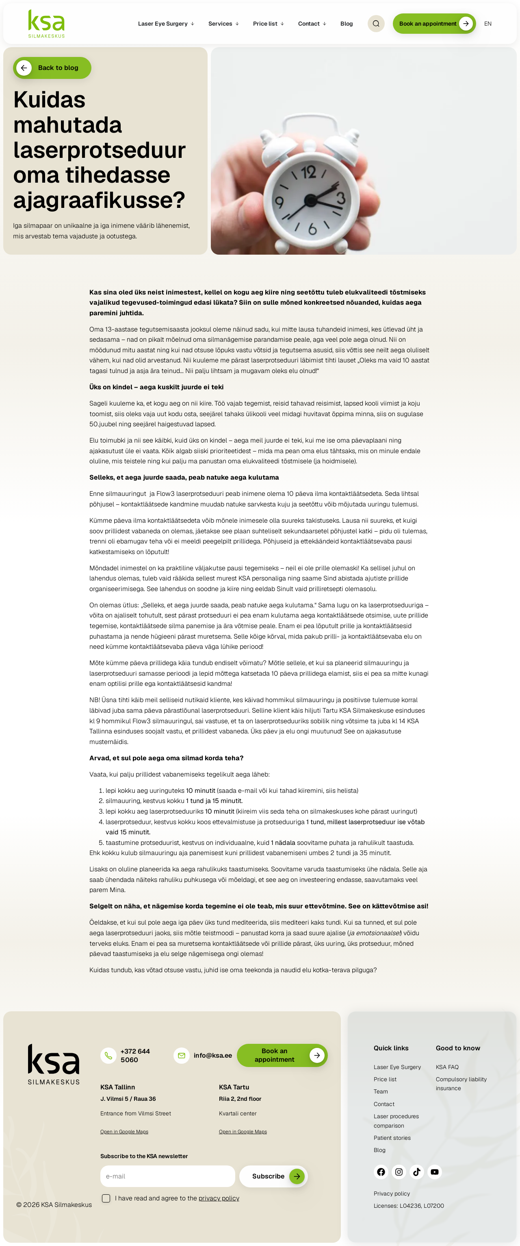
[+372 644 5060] (108, 1055)
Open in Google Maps (124, 1131)
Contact (384, 1104)
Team (381, 1091)
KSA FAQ (447, 1067)
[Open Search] (376, 23)
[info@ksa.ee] (181, 1055)
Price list (385, 1079)
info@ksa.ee (213, 1055)
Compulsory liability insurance (461, 1084)
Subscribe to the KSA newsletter (144, 1156)
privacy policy (219, 1198)
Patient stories (392, 1137)
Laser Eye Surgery (397, 1067)
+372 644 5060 (135, 1055)
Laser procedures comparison (396, 1121)
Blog (380, 1150)
